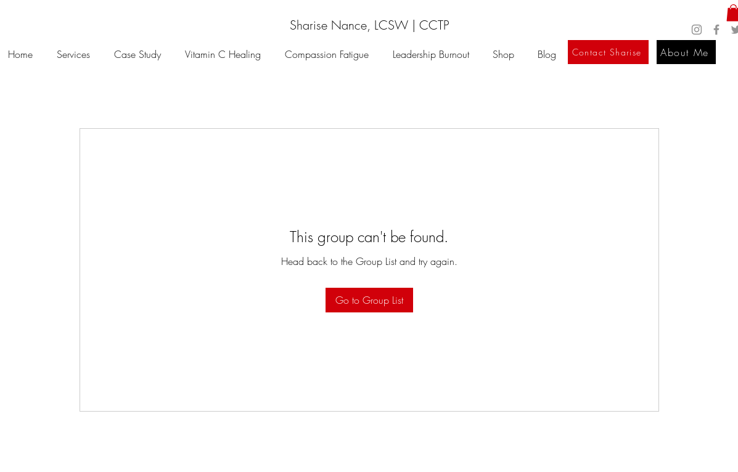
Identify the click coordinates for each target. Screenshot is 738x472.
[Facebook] (716, 29)
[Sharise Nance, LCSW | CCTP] (369, 25)
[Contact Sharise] (608, 52)
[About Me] (686, 52)
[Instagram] (696, 29)
